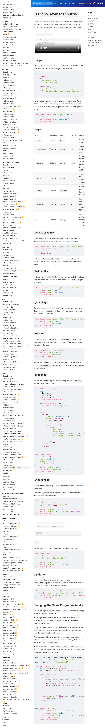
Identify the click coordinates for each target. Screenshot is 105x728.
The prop (7, 577)
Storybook (92, 45)
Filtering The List (9, 75)
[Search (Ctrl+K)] (42, 3)
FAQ (3, 722)
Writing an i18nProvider (11, 504)
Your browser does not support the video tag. (58, 42)
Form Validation (8, 167)
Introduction (7, 72)
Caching (6, 706)
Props (90, 15)
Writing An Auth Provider (12, 29)
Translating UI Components (13, 501)
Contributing (6, 720)
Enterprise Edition (84, 3)
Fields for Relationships (11, 304)
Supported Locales (10, 499)
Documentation (56, 3)
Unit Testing (7, 708)
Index (4, 725)
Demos (67, 3)
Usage (90, 13)
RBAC (6, 34)
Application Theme (10, 580)
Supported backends (10, 27)
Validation (91, 37)
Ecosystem (6, 717)
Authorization (8, 32)
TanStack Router (9, 711)
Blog (73, 3)
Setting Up (7, 496)
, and (13, 582)
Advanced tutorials (10, 714)
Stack (81, 486)
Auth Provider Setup (10, 24)
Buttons (6, 555)
